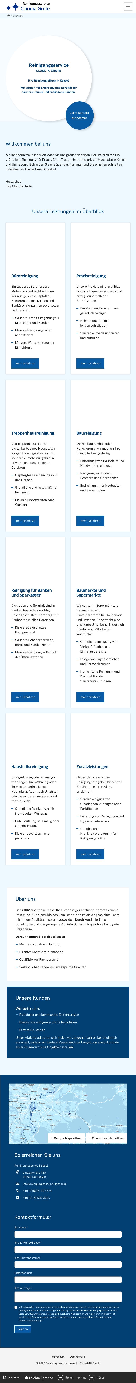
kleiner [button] (69, 1377)
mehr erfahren (25, 363)
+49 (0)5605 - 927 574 (37, 1190)
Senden (22, 1329)
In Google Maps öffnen (66, 1138)
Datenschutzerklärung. (30, 1320)
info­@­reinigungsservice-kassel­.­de (45, 1184)
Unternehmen (23, 1273)
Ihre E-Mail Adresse (28, 1242)
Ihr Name (21, 1227)
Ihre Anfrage (23, 1288)
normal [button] (81, 1377)
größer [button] (100, 1377)
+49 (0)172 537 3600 (36, 1197)
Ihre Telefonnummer (27, 1258)
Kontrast (11, 1378)
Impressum (57, 1356)
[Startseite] (18, 15)
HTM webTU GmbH (89, 1363)
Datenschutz (77, 1356)
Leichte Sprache (39, 1378)
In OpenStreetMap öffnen (106, 1138)
